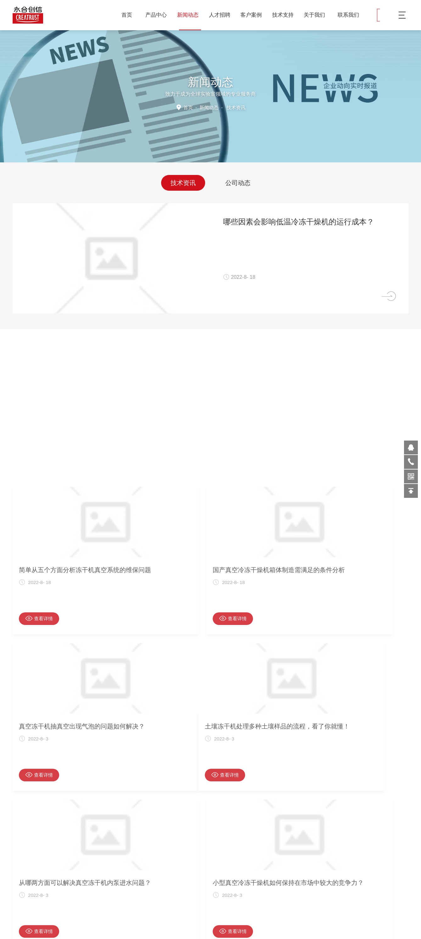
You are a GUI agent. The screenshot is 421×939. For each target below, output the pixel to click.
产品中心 (158, 15)
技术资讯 (183, 181)
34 (223, 828)
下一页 (232, 828)
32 (210, 828)
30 (197, 828)
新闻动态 (190, 15)
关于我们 (317, 15)
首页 (126, 15)
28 (183, 828)
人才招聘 (222, 15)
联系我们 (348, 15)
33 (217, 828)
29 (190, 828)
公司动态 (237, 181)
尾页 (241, 828)
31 (204, 828)
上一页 (175, 828)
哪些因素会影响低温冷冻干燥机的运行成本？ (315, 221)
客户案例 (253, 15)
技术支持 (285, 15)
